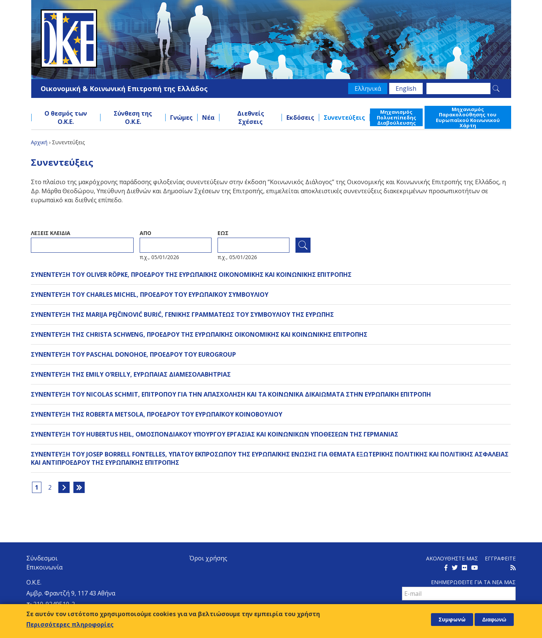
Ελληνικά (368, 88)
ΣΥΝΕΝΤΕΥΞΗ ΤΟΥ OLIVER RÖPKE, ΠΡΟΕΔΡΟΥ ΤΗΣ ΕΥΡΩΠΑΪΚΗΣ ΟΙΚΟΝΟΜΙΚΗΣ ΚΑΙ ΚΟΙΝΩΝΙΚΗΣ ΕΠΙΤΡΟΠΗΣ (191, 274)
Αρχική (39, 142)
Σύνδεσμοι (42, 558)
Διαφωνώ (494, 620)
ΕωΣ (223, 233)
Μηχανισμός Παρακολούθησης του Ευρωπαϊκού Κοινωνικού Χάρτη (468, 117)
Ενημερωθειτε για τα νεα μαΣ (473, 582)
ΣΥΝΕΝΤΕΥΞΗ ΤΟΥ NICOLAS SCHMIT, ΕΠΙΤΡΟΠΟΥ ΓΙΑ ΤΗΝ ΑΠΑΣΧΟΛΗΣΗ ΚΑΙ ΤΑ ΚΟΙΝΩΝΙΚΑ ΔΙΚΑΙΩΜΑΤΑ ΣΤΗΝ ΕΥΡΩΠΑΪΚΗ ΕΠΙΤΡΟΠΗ (231, 394)
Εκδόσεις (300, 117)
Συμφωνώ (452, 619)
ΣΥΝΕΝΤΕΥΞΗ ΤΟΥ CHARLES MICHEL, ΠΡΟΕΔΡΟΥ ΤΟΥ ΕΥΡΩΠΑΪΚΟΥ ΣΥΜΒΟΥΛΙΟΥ (149, 294)
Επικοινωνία (44, 567)
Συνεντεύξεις (344, 117)
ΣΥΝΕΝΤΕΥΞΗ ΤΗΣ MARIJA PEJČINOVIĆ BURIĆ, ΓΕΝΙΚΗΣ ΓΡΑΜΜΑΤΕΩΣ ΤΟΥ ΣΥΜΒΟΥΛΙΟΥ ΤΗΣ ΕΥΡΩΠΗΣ (182, 314)
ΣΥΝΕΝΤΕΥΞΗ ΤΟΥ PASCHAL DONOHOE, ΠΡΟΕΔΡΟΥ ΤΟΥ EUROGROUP (133, 354)
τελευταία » (79, 487)
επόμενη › (64, 487)
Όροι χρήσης (208, 558)
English (406, 88)
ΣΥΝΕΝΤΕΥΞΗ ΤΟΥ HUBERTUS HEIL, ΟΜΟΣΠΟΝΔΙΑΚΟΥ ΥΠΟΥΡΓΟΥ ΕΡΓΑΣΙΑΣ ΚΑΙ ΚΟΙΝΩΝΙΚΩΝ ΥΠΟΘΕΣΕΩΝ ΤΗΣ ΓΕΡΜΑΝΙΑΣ (214, 434)
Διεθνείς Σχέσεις (250, 117)
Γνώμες (181, 117)
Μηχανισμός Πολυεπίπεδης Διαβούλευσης (396, 117)
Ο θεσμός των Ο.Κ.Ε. (65, 117)
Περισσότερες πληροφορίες (70, 624)
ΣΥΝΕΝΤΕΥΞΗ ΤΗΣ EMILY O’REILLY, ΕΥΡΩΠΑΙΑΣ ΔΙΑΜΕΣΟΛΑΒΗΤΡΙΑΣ (131, 374)
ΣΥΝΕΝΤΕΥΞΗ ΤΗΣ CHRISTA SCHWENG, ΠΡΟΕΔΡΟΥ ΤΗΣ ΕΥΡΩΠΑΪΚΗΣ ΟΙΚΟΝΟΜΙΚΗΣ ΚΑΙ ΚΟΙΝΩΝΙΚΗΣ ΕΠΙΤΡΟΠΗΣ (199, 334)
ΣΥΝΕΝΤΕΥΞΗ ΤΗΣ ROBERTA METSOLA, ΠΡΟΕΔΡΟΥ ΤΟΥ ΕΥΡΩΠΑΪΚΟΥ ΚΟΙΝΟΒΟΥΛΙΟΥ (156, 414)
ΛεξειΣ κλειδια (50, 233)
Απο (145, 233)
